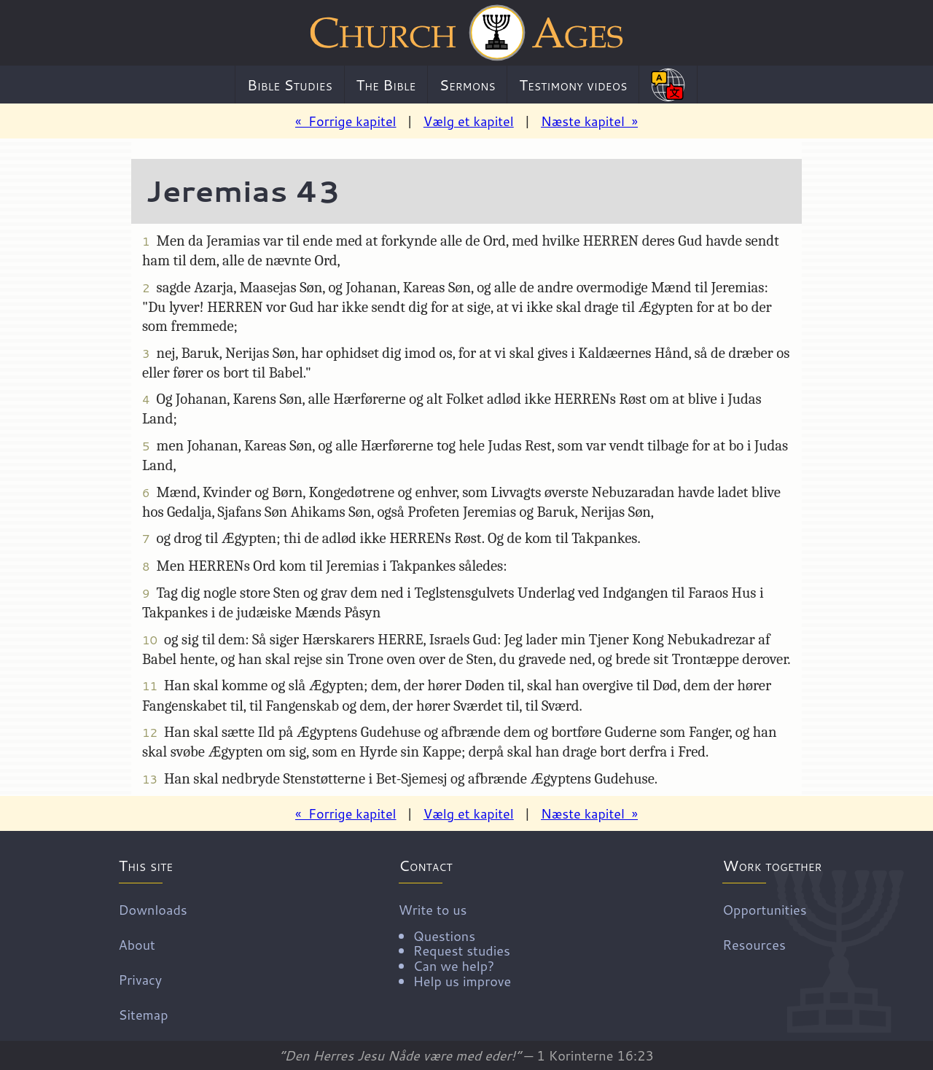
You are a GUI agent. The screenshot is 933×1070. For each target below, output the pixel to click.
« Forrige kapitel (346, 121)
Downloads (153, 908)
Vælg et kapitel (468, 121)
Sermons (468, 84)
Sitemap (143, 1013)
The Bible (385, 84)
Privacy (141, 978)
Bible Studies (289, 84)
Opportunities (764, 908)
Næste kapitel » (589, 121)
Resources (754, 943)
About (137, 943)
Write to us (455, 943)
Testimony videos (573, 84)
